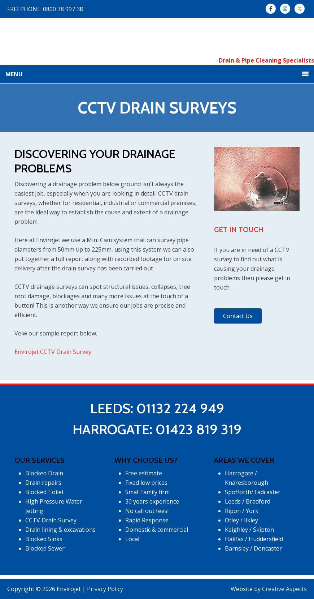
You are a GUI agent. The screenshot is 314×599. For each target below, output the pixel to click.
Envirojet (157, 37)
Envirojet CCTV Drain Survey (52, 352)
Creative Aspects (284, 589)
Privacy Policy (105, 589)
